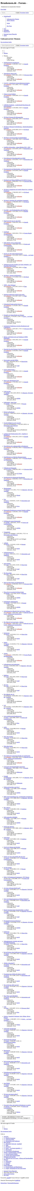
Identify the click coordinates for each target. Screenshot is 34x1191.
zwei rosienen (7, 563)
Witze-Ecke (24, 565)
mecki (7, 544)
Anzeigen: (9, 1116)
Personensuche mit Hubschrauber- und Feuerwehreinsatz (18, 169)
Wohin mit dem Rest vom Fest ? (12, 787)
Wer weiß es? (7, 807)
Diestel (7, 489)
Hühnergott (8, 768)
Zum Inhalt (3, 9)
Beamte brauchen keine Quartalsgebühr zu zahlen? (16, 910)
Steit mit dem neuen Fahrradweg (12, 1061)
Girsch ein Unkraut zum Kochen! (12, 847)
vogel (7, 361)
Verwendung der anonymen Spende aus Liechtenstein (17, 755)
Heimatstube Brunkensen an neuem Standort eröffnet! (17, 510)
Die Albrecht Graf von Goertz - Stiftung (13, 622)
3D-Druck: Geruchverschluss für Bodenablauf (15, 137)
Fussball (6, 776)
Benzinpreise (7, 1050)
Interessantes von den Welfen (11, 360)
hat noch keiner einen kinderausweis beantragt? (15, 952)
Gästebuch (6, 232)
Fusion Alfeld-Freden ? (9, 369)
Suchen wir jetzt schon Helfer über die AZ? (14, 856)
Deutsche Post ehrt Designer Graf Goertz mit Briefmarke (18, 349)
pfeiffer (8, 393)
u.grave (8, 848)
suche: (5, 727)
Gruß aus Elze (7, 391)
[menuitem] (13, 19)
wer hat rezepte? (8, 867)
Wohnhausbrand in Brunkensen (11, 62)
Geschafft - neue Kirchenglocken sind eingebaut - (16, 210)
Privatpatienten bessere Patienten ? (12, 920)
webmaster (8, 64)
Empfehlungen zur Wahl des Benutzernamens (15, 457)
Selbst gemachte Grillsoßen (10, 817)
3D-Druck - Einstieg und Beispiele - (13, 275)
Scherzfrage (7, 837)
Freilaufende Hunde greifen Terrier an (13, 304)
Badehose (6, 675)
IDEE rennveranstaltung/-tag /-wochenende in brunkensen (18, 796)
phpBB (8, 1177)
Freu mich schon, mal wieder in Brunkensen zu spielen (17, 1105)
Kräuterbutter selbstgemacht (11, 601)
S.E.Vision (8, 469)
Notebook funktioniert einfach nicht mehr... (14, 294)
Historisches (24, 361)
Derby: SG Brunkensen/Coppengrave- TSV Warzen (16, 877)
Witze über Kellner (8, 736)
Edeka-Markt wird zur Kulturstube (12, 242)
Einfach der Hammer (9, 826)
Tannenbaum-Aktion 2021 (10, 73)
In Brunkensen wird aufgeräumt (11, 664)
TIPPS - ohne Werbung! (10, 285)
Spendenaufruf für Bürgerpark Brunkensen (14, 477)
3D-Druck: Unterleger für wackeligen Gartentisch (16, 200)
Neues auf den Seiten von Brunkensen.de (14, 582)
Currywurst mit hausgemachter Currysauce (14, 766)
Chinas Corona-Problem (10, 94)
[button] (6, 53)
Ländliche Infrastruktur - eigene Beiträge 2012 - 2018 (17, 147)
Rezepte (24, 403)
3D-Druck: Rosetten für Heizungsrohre (13, 117)
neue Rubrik (7, 1083)
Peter (7, 717)
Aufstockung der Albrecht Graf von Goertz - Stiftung (17, 611)
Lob (5, 705)
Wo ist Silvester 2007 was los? (11, 985)
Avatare (5, 653)
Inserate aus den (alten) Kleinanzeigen (13, 253)
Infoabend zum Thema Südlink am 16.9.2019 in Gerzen (17, 180)
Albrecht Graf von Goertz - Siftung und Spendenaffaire (18, 613)
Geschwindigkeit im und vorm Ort (12, 423)
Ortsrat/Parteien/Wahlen (10, 1042)
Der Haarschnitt (8, 573)
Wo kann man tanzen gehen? (11, 1094)
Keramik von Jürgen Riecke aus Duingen (14, 315)
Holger (7, 1019)
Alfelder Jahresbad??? (9, 963)
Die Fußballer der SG (9, 694)
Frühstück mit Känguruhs (10, 468)
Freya (7, 500)
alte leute (6, 685)
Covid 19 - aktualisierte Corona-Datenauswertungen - (17, 83)
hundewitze (6, 931)
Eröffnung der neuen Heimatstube (12, 521)
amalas (7, 798)
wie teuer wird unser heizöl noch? (12, 888)
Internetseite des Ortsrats (10, 1039)
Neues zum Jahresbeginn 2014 (11, 380)
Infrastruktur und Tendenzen (11, 425)
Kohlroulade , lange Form (10, 402)
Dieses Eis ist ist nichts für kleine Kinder (14, 592)
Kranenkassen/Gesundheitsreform (12, 1072)
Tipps (25, 267)
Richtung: (24, 1118)
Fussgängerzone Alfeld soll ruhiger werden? (15, 974)
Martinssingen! (7, 488)
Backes (7, 1106)
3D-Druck (26, 118)
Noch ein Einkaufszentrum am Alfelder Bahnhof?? (16, 899)
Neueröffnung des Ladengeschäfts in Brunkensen (16, 446)
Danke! (5, 642)
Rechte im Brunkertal (9, 412)
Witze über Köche (8, 746)
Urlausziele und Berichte (10, 1028)
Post (5, 499)
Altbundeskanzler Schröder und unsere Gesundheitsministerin (13, 942)
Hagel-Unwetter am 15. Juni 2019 (12, 221)
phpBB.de (17, 1180)
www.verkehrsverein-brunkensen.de (13, 716)
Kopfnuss (24, 809)
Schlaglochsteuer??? (9, 552)
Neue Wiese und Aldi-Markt (11, 996)
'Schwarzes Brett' (28, 75)
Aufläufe (6, 543)
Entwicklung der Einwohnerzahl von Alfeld (14, 158)
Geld (5, 1006)
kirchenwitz (7, 633)
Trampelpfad (7, 532)
